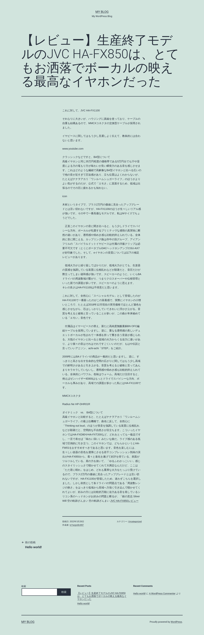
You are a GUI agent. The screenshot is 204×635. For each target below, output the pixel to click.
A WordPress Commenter (162, 593)
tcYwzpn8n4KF (77, 525)
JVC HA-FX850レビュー (124, 500)
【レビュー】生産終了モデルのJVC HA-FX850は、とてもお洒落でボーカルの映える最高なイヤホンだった (101, 596)
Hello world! (83, 603)
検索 (23, 586)
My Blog (102, 12)
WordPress (176, 621)
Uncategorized (135, 521)
